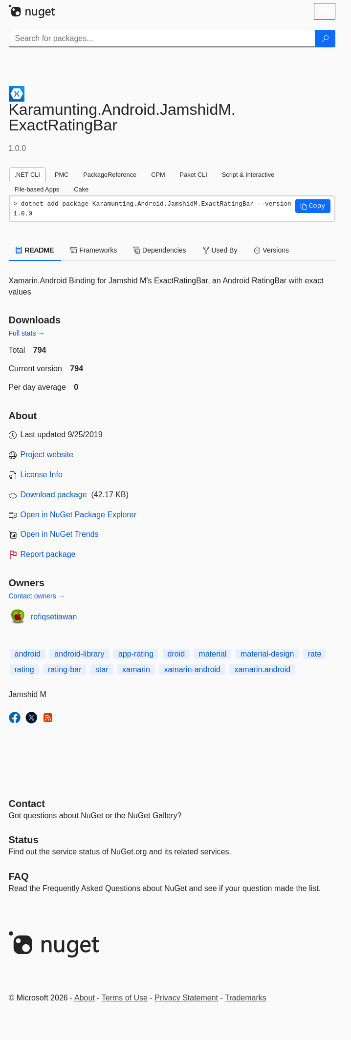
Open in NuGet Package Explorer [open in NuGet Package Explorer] (78, 514)
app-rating (136, 654)
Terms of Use (125, 998)
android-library (79, 654)
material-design (267, 654)
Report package (48, 554)
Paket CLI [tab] (193, 174)
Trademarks (245, 998)
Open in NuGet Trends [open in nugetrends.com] (60, 534)
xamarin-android (192, 669)
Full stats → (27, 333)
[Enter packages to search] (162, 38)
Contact (27, 803)
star (102, 669)
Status (24, 839)
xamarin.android (262, 669)
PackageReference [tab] (109, 174)
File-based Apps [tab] (37, 189)
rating (24, 669)
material (213, 654)
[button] (312, 206)
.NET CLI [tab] (27, 174)
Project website (47, 454)
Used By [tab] (220, 250)
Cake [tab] (81, 189)
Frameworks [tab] (93, 250)
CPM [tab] (158, 174)
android (28, 654)
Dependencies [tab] (159, 250)
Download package (54, 494)
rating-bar (64, 669)
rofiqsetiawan (54, 617)
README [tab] (35, 250)
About (84, 998)
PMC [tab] (61, 174)
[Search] (325, 38)
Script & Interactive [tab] (248, 174)
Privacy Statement (186, 998)
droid (176, 654)
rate (315, 654)
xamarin (136, 669)
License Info (42, 474)
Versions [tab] (271, 250)
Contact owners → (37, 596)
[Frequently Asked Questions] (19, 876)
